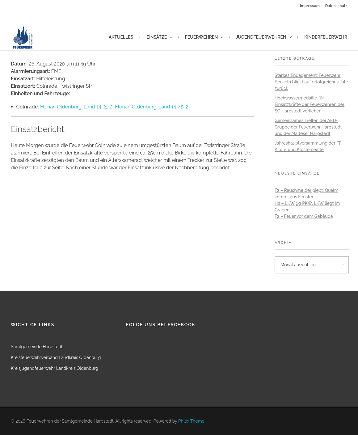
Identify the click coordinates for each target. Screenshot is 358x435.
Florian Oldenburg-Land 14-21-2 (76, 107)
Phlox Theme (191, 421)
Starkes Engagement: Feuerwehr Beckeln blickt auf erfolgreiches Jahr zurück (311, 82)
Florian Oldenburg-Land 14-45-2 (151, 107)
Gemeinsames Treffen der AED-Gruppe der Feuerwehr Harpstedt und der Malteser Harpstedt (308, 127)
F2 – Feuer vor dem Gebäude (304, 216)
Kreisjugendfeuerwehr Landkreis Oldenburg (54, 368)
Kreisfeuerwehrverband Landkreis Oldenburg (56, 357)
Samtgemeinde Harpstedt (37, 346)
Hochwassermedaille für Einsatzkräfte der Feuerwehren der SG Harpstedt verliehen (309, 104)
